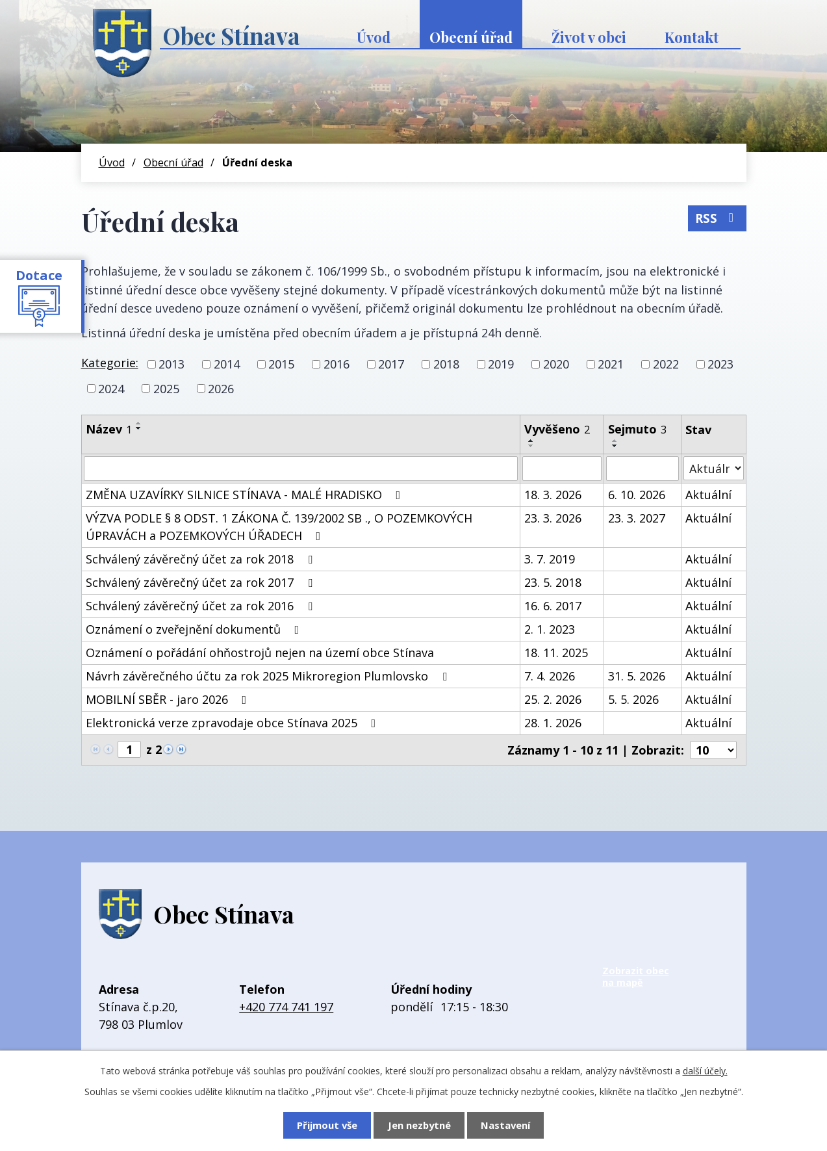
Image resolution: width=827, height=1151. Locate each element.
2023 (720, 364)
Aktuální (708, 494)
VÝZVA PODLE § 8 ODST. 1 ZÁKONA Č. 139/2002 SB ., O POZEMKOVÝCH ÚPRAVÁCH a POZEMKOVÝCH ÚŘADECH (279, 526)
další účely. (705, 1071)
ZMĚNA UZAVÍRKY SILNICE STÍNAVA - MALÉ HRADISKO (246, 494)
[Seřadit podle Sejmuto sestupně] (615, 445)
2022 (666, 364)
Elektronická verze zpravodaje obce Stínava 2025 (233, 723)
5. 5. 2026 (633, 699)
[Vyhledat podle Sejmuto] (642, 468)
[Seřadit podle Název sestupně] (139, 428)
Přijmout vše (326, 1125)
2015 (281, 364)
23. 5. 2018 (552, 582)
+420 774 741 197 (286, 1007)
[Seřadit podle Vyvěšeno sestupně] (531, 445)
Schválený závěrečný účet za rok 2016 (202, 606)
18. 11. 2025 (556, 652)
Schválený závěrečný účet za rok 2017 (202, 582)
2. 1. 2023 (549, 629)
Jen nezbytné (419, 1125)
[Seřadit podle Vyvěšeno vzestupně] (531, 440)
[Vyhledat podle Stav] (713, 468)
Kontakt (692, 37)
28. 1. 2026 (552, 723)
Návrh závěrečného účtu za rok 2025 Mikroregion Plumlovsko (269, 676)
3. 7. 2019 (549, 559)
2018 (446, 364)
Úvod (373, 37)
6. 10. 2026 (636, 494)
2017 (391, 364)
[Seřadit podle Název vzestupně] (139, 423)
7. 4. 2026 (549, 676)
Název (109, 429)
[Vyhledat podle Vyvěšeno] (562, 468)
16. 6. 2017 (552, 606)
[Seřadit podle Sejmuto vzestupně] (615, 440)
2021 (611, 364)
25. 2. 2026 (552, 699)
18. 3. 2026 (552, 494)
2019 (501, 364)
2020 (556, 364)
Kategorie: (109, 362)
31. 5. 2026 (636, 676)
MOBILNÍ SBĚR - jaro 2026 (169, 699)
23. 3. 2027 (636, 518)
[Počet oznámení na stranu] (713, 750)
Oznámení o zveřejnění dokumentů (195, 629)
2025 (166, 388)
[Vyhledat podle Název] (301, 468)
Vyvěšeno (557, 429)
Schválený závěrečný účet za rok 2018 (202, 559)
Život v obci (589, 37)
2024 (111, 388)
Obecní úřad (471, 37)
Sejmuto (637, 429)
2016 (337, 364)
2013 (171, 364)
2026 (221, 388)
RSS (717, 217)
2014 (227, 364)
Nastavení (506, 1125)
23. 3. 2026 (552, 518)
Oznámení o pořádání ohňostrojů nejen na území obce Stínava (260, 652)
